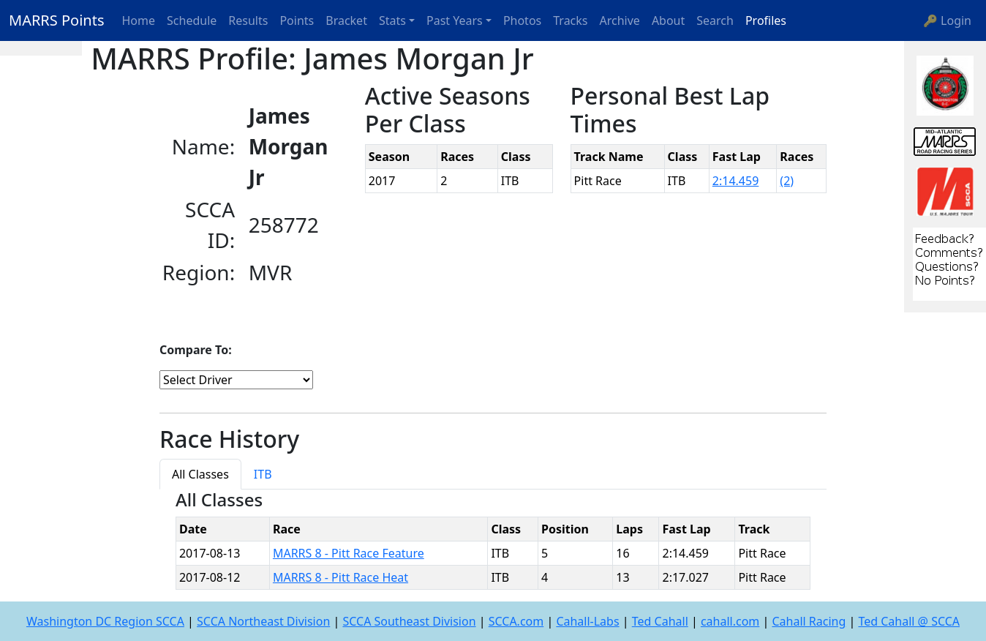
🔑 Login (947, 20)
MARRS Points (57, 20)
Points (296, 20)
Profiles (765, 20)
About (668, 20)
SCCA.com (516, 621)
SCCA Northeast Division (263, 621)
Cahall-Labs (587, 621)
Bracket (346, 20)
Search (715, 20)
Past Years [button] (454, 20)
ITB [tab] (263, 474)
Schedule (192, 20)
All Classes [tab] (200, 474)
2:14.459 (735, 181)
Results (248, 20)
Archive (620, 20)
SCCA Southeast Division (408, 621)
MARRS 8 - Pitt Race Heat (340, 577)
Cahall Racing (809, 621)
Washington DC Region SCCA (105, 621)
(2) (787, 181)
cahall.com (730, 621)
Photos (522, 20)
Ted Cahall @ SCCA (909, 621)
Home (139, 20)
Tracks (570, 20)
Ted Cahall (660, 621)
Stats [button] (392, 20)
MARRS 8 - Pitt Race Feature (348, 553)
